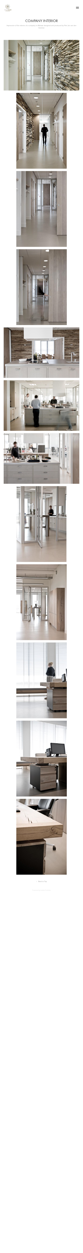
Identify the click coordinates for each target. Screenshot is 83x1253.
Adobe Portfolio (45, 890)
